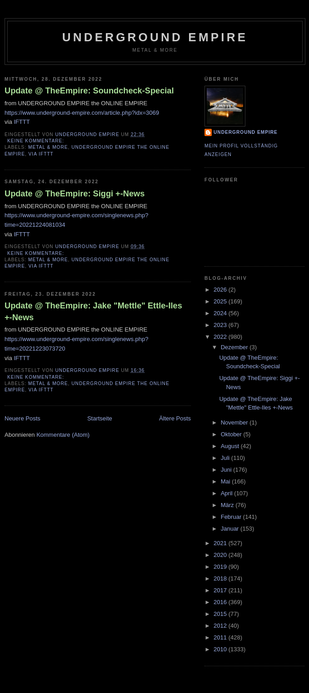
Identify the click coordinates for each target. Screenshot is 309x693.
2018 (221, 578)
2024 (221, 313)
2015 (221, 613)
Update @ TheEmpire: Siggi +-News (75, 193)
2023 (221, 325)
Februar (232, 516)
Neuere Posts (22, 418)
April (227, 493)
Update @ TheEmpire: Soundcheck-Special (89, 90)
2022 (221, 336)
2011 (221, 637)
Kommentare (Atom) (63, 434)
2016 (221, 602)
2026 (221, 289)
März (228, 505)
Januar (230, 528)
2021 (221, 543)
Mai (226, 481)
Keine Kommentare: (36, 140)
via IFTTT (41, 153)
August (231, 446)
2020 (221, 554)
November (235, 422)
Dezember (235, 347)
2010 (221, 649)
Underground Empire (155, 37)
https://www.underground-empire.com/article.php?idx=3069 (82, 112)
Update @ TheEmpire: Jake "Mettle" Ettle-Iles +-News (93, 311)
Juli (226, 457)
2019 (221, 566)
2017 (221, 590)
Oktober (232, 434)
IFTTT (22, 121)
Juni (227, 469)
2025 (221, 301)
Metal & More (48, 147)
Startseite (99, 418)
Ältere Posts (175, 418)
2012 (221, 625)
